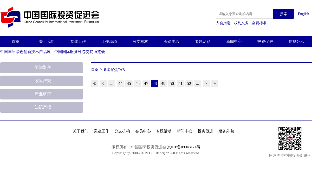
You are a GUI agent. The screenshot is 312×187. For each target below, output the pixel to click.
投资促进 (265, 41)
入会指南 (223, 23)
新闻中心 (234, 41)
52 (189, 83)
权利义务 (242, 23)
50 (172, 83)
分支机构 (140, 41)
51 (180, 83)
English (303, 14)
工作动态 (109, 41)
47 (146, 83)
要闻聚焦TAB (114, 70)
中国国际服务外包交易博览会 (79, 52)
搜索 (283, 14)
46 (137, 83)
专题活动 (203, 41)
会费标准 (259, 23)
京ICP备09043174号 (183, 147)
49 (163, 83)
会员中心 (171, 41)
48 (155, 83)
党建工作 (78, 41)
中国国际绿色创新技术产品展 (25, 52)
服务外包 (226, 131)
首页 (16, 41)
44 (120, 83)
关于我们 (47, 41)
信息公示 (296, 41)
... (111, 83)
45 (129, 83)
